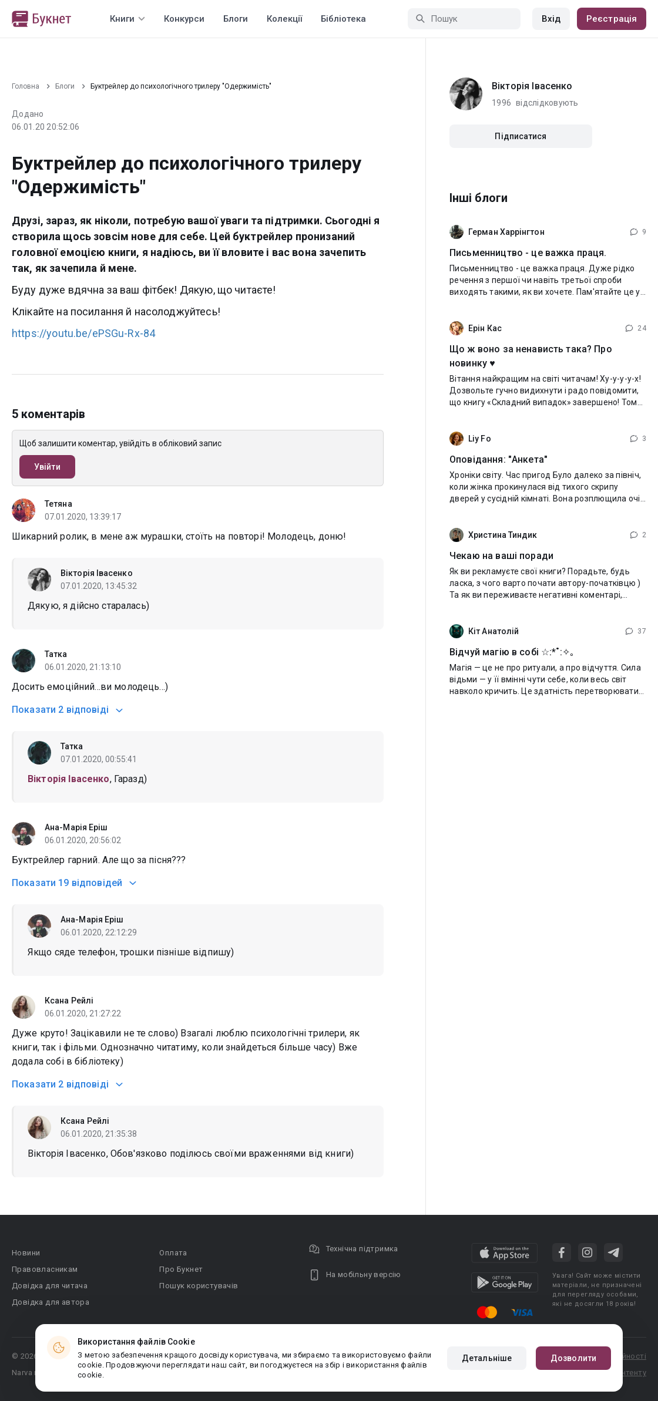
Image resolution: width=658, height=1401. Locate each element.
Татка (56, 654)
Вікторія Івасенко (97, 573)
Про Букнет (181, 1269)
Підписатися (520, 136)
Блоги (235, 19)
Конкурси (184, 19)
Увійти (47, 467)
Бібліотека (343, 19)
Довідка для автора (50, 1302)
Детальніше (487, 1358)
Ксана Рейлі (69, 1000)
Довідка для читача (50, 1285)
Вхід (551, 19)
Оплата (173, 1252)
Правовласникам (45, 1269)
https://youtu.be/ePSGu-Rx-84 (83, 333)
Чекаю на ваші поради (501, 555)
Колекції (284, 19)
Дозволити (573, 1358)
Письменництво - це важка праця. (528, 252)
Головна (25, 86)
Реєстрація (611, 19)
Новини (26, 1252)
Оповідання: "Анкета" (498, 459)
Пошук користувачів (198, 1285)
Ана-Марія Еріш (76, 827)
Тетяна (58, 503)
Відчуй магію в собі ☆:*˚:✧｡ (512, 652)
